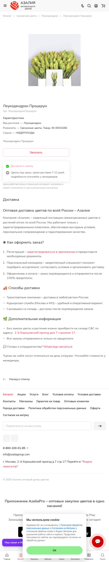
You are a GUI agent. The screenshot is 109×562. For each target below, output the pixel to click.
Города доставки (14, 408)
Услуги (34, 394)
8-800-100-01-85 (14, 448)
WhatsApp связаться (57, 347)
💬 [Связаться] (98, 541)
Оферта (95, 408)
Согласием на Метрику (63, 528)
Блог (45, 394)
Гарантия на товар (48, 401)
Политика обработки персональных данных (57, 408)
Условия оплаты (63, 394)
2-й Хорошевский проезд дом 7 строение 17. (45, 333)
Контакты (9, 401)
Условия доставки (89, 394)
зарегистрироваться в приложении (51, 252)
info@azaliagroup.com (16, 454)
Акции (21, 394)
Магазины (26, 401)
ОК (54, 550)
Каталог (8, 394)
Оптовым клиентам (76, 401)
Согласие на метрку (16, 415)
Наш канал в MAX (15, 542)
